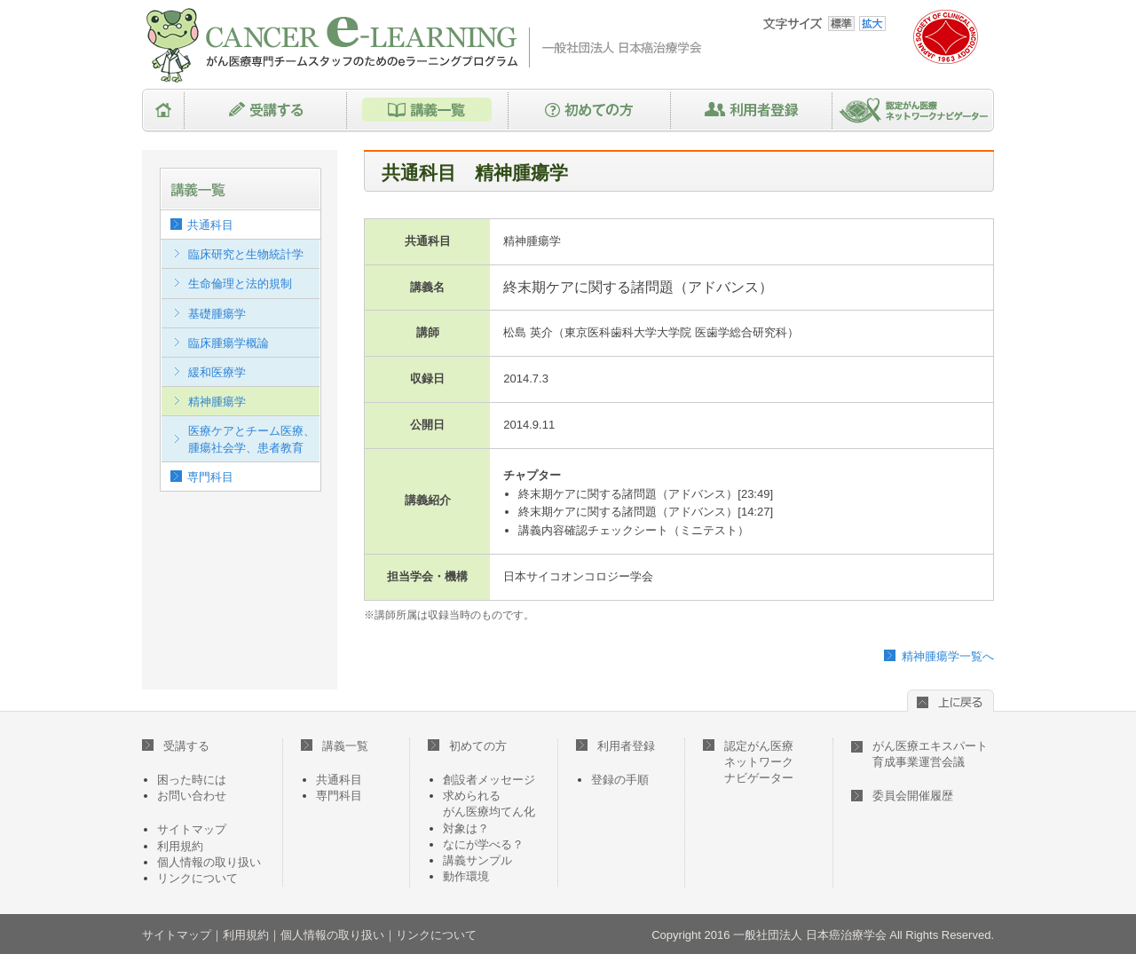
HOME (163, 110)
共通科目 (210, 225)
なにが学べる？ (483, 844)
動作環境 (466, 876)
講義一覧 (428, 110)
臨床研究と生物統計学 (246, 254)
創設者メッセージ (489, 779)
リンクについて (197, 878)
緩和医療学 (217, 372)
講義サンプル (477, 860)
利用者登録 (751, 110)
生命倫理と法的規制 (240, 283)
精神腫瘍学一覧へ (948, 656)
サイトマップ (191, 829)
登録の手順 (620, 779)
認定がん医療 (748, 761)
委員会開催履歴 (912, 795)
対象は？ (466, 828)
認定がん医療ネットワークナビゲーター (913, 110)
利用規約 (180, 846)
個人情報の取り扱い (209, 862)
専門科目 (210, 477)
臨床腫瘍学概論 (228, 343)
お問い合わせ (191, 795)
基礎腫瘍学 (217, 313)
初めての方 (590, 110)
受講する (266, 110)
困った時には (191, 779)
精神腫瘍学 (217, 401)
